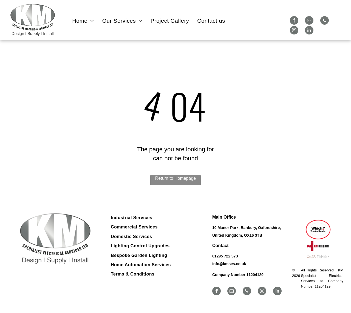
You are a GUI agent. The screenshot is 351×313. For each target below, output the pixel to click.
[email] (309, 21)
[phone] (324, 21)
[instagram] (294, 31)
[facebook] (294, 21)
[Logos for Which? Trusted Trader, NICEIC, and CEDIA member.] (317, 239)
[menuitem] (83, 21)
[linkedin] (309, 31)
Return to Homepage (175, 178)
